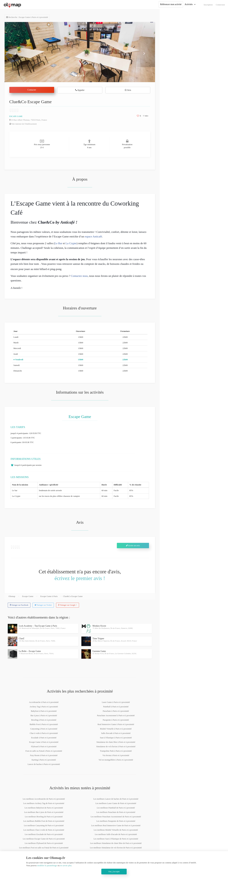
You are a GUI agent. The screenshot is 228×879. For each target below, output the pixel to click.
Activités (189, 4)
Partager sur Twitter (43, 605)
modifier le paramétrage (47, 865)
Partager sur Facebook (19, 605)
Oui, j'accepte (114, 871)
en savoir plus (65, 865)
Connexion (220, 4)
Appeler (80, 90)
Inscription (208, 4)
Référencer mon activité (170, 4)
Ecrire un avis (133, 545)
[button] (16, 52)
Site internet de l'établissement (23, 124)
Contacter (31, 90)
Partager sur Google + (67, 605)
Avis (128, 90)
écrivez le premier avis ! (80, 578)
